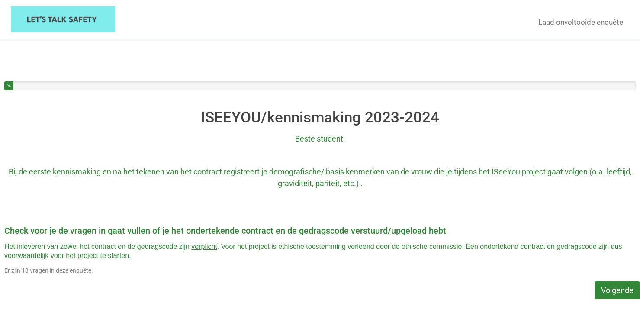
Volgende (617, 290)
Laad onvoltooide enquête (580, 22)
